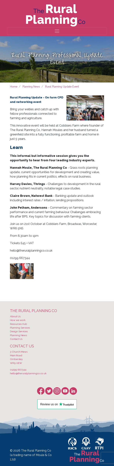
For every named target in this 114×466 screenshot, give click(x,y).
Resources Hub (18, 323)
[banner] (55, 14)
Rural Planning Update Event (62, 86)
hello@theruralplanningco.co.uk (28, 373)
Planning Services (20, 327)
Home (13, 86)
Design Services (19, 331)
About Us (15, 316)
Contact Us (16, 338)
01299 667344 (18, 369)
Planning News (31, 86)
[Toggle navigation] (57, 31)
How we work (17, 320)
